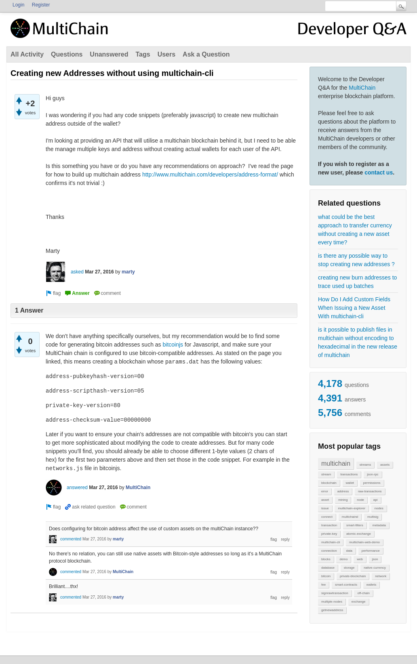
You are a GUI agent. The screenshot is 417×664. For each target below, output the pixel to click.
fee (323, 584)
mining (343, 500)
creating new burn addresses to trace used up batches (357, 281)
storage (349, 567)
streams (365, 464)
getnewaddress (332, 610)
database (328, 567)
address (343, 491)
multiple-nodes (331, 601)
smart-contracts (346, 584)
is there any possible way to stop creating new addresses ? (356, 259)
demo (343, 559)
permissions (372, 483)
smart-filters (354, 525)
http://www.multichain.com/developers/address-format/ (210, 174)
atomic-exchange (358, 534)
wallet (350, 483)
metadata (378, 525)
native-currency (375, 567)
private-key (329, 534)
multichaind (350, 517)
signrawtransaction (334, 593)
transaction (329, 525)
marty (128, 272)
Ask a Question (206, 54)
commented (70, 539)
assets (385, 464)
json (375, 559)
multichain (335, 463)
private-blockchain (353, 576)
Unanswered (109, 54)
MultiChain (362, 87)
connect (327, 517)
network (380, 576)
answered (77, 487)
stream (326, 474)
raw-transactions (370, 491)
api (375, 500)
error (324, 491)
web (360, 559)
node (360, 500)
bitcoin (326, 576)
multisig (372, 517)
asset (325, 500)
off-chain (363, 593)
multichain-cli (330, 542)
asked (77, 272)
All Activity (27, 54)
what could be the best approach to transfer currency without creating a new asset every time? (355, 230)
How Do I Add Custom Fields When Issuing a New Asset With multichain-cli (354, 307)
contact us (378, 172)
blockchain (329, 483)
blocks (326, 559)
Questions (66, 54)
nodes (379, 508)
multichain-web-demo (364, 542)
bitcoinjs (173, 344)
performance (371, 551)
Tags (142, 54)
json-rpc (372, 474)
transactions (349, 474)
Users (166, 54)
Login (18, 5)
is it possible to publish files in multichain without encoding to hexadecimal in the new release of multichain (357, 342)
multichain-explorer (351, 508)
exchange (359, 601)
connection (329, 551)
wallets (371, 584)
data (349, 551)
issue (325, 508)
